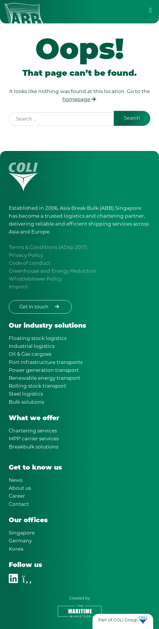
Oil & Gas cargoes (30, 354)
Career (17, 496)
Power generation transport (44, 370)
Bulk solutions (26, 402)
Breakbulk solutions (33, 447)
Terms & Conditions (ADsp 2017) (48, 247)
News (15, 480)
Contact (19, 504)
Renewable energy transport (44, 378)
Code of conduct (29, 263)
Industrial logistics (32, 346)
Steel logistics (26, 394)
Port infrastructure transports (46, 362)
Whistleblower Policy (35, 279)
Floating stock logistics (38, 338)
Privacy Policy (26, 255)
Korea (16, 549)
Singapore (22, 533)
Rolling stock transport (37, 386)
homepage (79, 99)
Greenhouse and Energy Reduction (53, 271)
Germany (20, 541)
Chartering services (33, 431)
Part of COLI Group (117, 620)
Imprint (18, 287)
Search (132, 118)
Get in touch (40, 307)
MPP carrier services (34, 438)
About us (20, 488)
